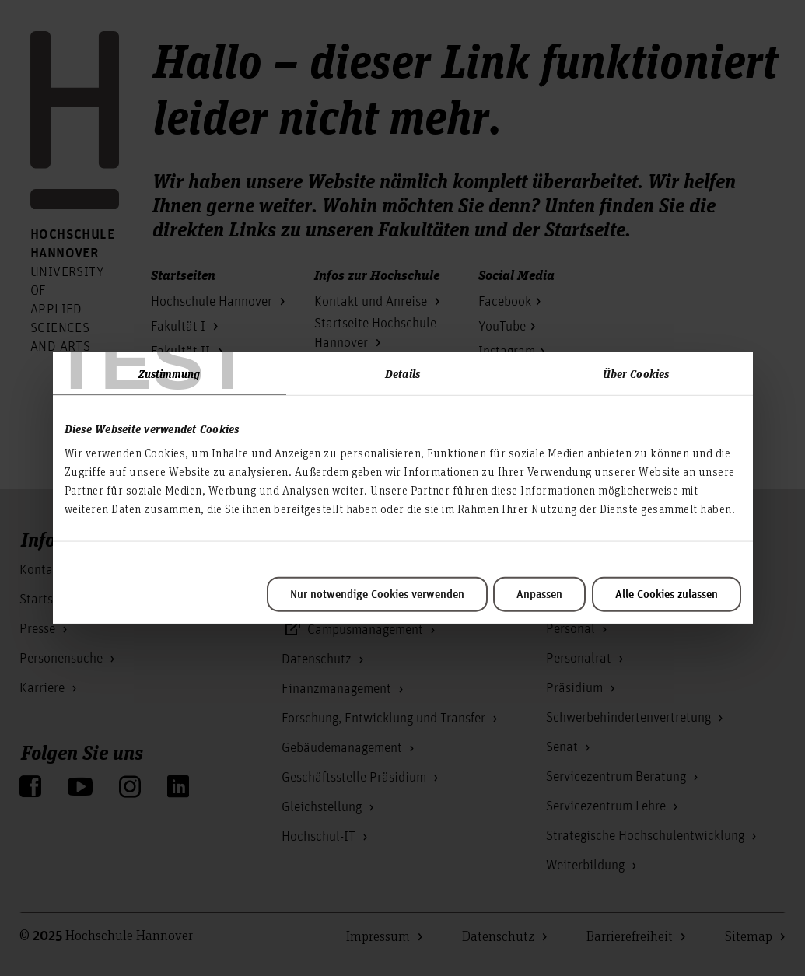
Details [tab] (402, 372)
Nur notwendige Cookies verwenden (377, 595)
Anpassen (539, 595)
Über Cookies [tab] (636, 372)
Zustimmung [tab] (169, 372)
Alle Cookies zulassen (666, 595)
